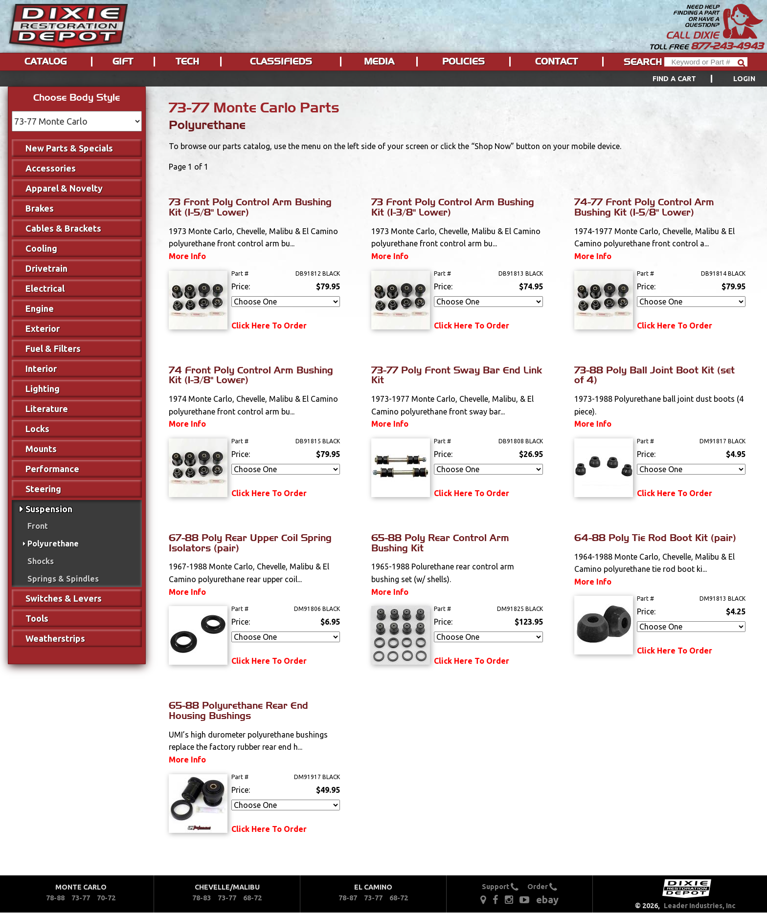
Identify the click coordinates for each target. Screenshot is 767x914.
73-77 (80, 898)
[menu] (383, 79)
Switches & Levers (63, 598)
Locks (37, 429)
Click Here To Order (269, 325)
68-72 (252, 898)
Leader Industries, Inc (700, 906)
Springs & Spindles (63, 578)
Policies (463, 61)
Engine (39, 308)
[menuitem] (693, 79)
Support (500, 887)
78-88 (55, 898)
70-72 (106, 898)
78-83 (201, 898)
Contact (556, 61)
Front (37, 526)
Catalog (45, 61)
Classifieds (281, 61)
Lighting (42, 388)
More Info (187, 256)
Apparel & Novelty (64, 188)
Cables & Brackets (63, 228)
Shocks (40, 561)
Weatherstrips (55, 638)
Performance (52, 469)
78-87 (347, 898)
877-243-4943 (727, 46)
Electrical (45, 288)
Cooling (41, 248)
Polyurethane (53, 543)
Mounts (41, 449)
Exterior (42, 328)
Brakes (39, 208)
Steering (43, 489)
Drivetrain (46, 268)
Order (542, 887)
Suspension (48, 509)
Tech (187, 61)
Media (379, 61)
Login (744, 79)
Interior (41, 368)
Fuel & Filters (53, 348)
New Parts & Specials (69, 148)
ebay (547, 899)
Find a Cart (675, 79)
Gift (123, 61)
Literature (46, 408)
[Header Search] (705, 61)
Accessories (50, 168)
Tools (36, 618)
